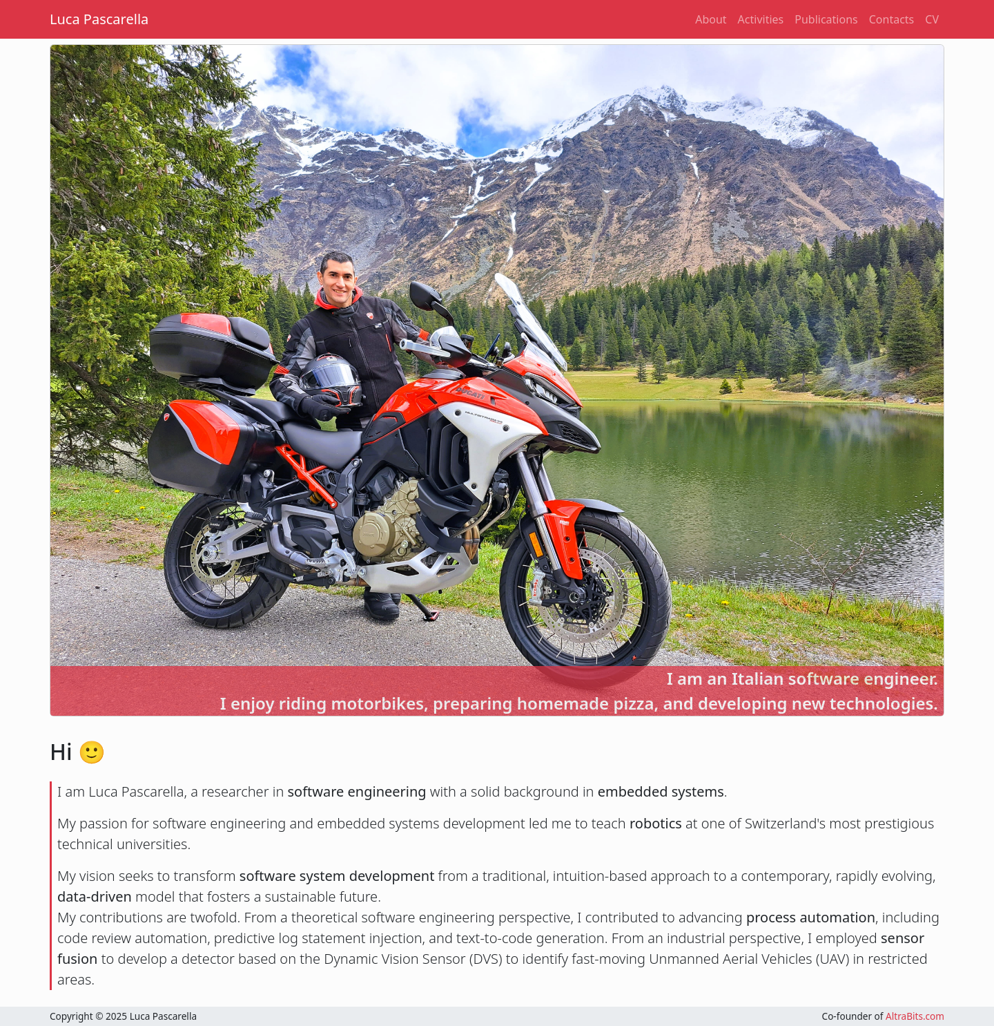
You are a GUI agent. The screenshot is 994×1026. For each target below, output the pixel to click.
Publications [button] (826, 19)
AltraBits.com (915, 1016)
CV (932, 19)
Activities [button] (761, 19)
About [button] (710, 19)
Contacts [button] (892, 19)
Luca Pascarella (99, 19)
